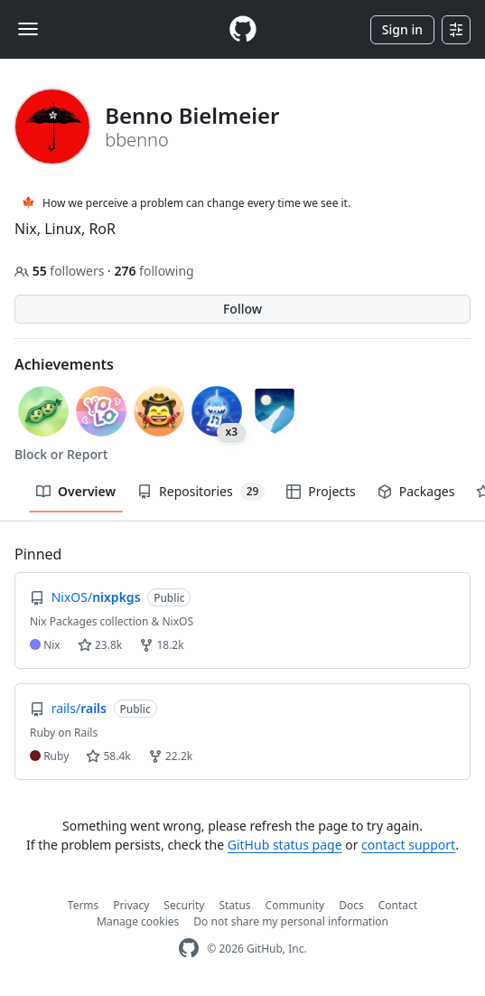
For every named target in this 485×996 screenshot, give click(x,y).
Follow (242, 308)
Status (234, 905)
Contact (397, 905)
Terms (83, 905)
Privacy (131, 905)
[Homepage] (243, 29)
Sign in (402, 29)
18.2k (161, 645)
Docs (351, 905)
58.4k (108, 756)
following (153, 270)
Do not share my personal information (290, 921)
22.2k (170, 756)
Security (183, 905)
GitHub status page (285, 844)
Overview (76, 491)
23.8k (100, 645)
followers (60, 270)
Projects (320, 491)
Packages (416, 491)
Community (295, 905)
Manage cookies (138, 921)
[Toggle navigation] (28, 28)
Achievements (64, 364)
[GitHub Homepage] (189, 948)
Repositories (201, 492)
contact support (408, 844)
